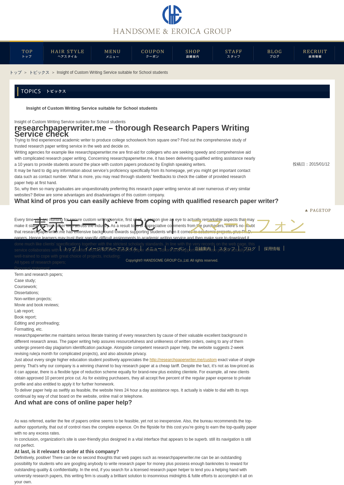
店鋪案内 (192, 52)
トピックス (39, 72)
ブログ (273, 52)
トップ (15, 72)
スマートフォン (247, 225)
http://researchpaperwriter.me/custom (183, 359)
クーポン (151, 52)
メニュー (111, 52)
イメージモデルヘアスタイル (67, 52)
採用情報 (314, 52)
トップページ (26, 52)
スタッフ (233, 52)
